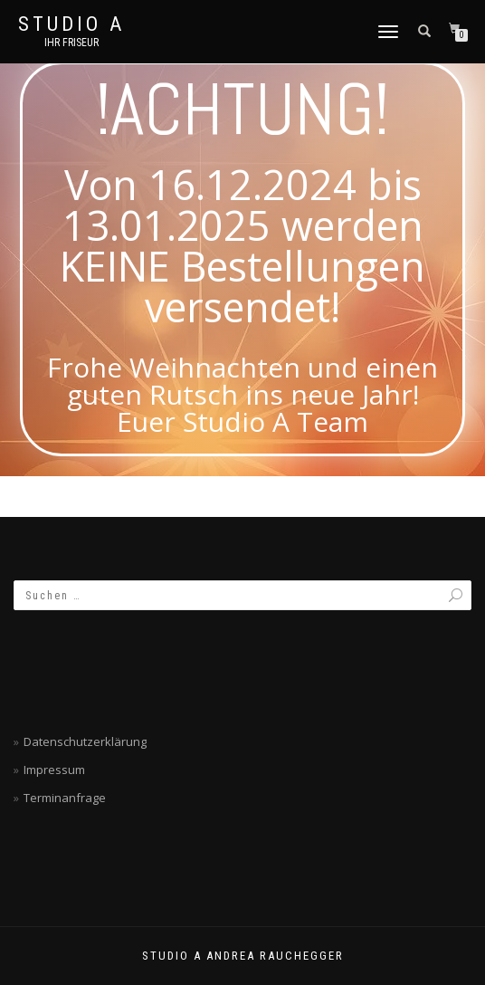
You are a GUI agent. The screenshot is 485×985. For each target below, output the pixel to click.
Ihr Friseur (71, 42)
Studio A (71, 24)
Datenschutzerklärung (85, 741)
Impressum (54, 769)
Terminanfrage (65, 797)
